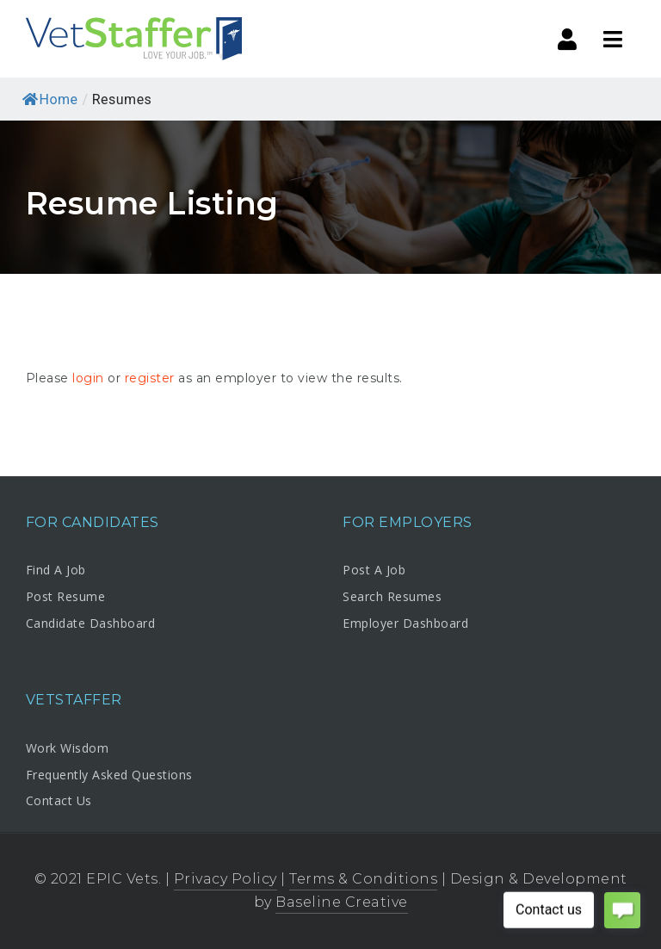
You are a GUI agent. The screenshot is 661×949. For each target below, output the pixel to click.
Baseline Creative (341, 902)
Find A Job (56, 569)
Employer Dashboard (405, 623)
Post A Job (374, 569)
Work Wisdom (67, 748)
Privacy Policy (225, 879)
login (88, 378)
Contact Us (59, 800)
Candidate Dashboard (91, 623)
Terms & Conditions (363, 879)
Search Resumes (392, 596)
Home (50, 99)
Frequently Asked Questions (109, 774)
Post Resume (66, 596)
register (150, 378)
